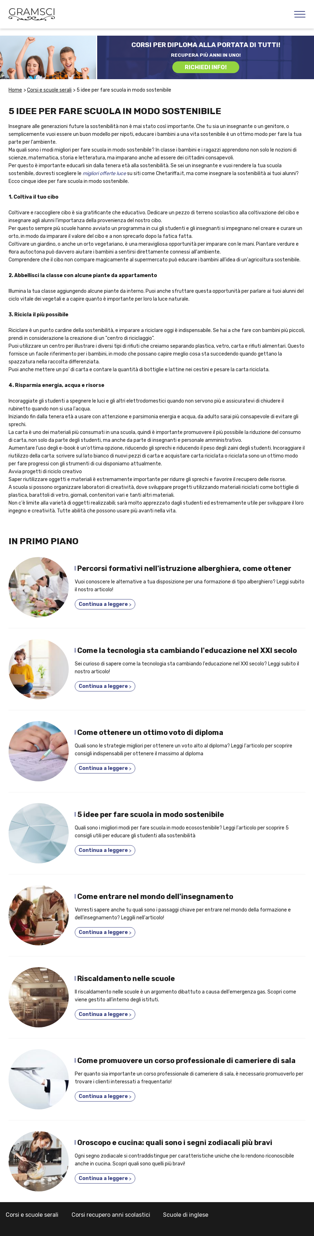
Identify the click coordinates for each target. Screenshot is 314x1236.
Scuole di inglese (185, 1214)
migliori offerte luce (104, 173)
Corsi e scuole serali (32, 1214)
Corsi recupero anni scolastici (111, 1214)
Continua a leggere (105, 604)
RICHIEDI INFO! (206, 67)
